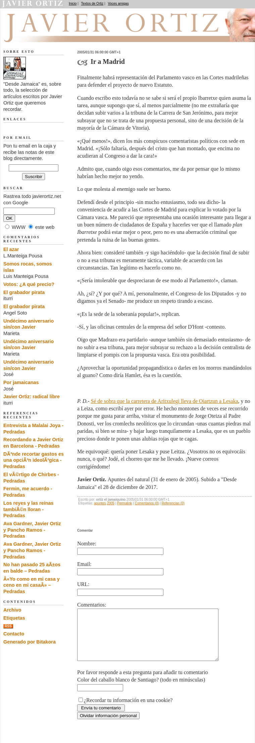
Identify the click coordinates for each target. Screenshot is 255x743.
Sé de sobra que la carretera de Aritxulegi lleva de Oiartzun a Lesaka (164, 401)
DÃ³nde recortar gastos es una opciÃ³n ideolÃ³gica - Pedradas (33, 460)
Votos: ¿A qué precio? (28, 284)
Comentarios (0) (147, 503)
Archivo (12, 610)
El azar (11, 249)
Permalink (124, 503)
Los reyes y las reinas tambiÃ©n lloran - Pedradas (28, 509)
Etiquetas (14, 618)
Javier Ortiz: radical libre (31, 396)
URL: (83, 584)
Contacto (13, 633)
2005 (110, 503)
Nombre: (86, 543)
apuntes (100, 503)
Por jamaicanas (21, 382)
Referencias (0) (173, 503)
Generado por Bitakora (29, 642)
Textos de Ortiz (92, 3)
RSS (8, 626)
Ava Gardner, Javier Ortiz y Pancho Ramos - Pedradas (32, 530)
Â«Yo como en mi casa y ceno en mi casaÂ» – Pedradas (31, 585)
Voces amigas (118, 3)
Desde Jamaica (39, 34)
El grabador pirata (24, 292)
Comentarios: (91, 605)
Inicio (72, 3)
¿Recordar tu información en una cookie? (128, 710)
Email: (84, 564)
